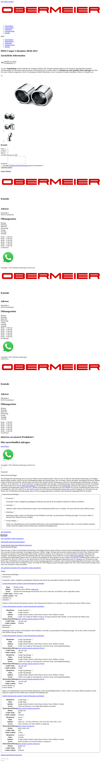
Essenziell (10, 500)
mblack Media (39, 269)
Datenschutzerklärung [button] (18, 547)
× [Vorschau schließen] (1, 468)
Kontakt (7, 33)
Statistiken (10, 507)
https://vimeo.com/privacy (26, 727)
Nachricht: (4, 165)
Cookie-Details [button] (6, 547)
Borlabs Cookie (18, 588)
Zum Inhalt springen (7, 1)
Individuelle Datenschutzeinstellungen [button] (13, 543)
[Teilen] (3, 760)
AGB (20, 267)
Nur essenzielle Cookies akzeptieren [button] (12, 540)
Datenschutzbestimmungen (19, 167)
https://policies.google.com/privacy (29, 710)
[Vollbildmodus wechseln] (5, 760)
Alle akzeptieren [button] (6, 533)
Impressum (4, 267)
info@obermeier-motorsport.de (10, 206)
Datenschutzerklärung (28, 487)
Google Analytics (23, 614)
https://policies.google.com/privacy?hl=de (31, 620)
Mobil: (3, 153)
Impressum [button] (28, 547)
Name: (3, 149)
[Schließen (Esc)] (1, 760)
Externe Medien (12, 522)
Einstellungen (66, 487)
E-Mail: (3, 151)
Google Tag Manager (24, 643)
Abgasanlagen (9, 28)
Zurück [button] (3, 572)
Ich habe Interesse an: (8, 155)
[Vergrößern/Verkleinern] (7, 760)
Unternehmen (9, 26)
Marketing (10, 513)
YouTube (21, 738)
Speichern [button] (4, 537)
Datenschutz (13, 267)
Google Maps (22, 703)
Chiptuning (8, 29)
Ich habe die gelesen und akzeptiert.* (23, 167)
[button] (50, 36)
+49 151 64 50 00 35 (7, 204)
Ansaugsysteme (9, 31)
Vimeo (20, 721)
